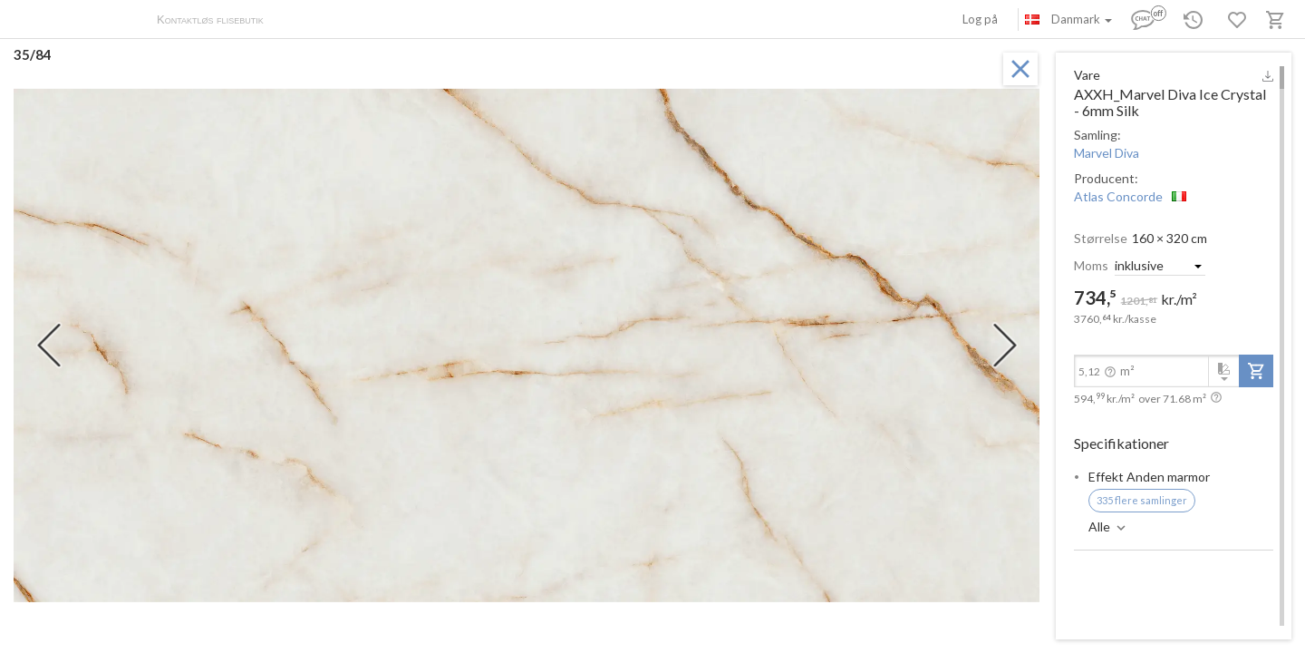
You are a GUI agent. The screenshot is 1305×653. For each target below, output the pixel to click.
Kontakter (465, 21)
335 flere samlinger (1142, 500)
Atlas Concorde (1118, 196)
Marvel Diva (1106, 153)
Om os (299, 21)
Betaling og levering (378, 21)
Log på (980, 19)
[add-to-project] (1256, 371)
